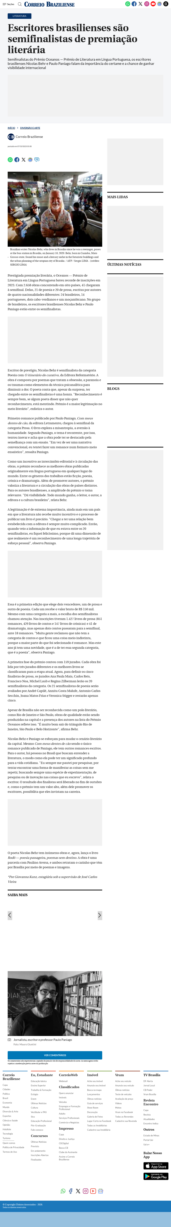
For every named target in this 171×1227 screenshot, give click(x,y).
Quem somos (9, 1143)
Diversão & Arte (10, 1111)
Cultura (34, 1107)
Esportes (7, 1116)
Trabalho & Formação (41, 1090)
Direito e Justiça (66, 1139)
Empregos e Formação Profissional (69, 1107)
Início (11, 128)
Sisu (33, 1116)
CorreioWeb (68, 1075)
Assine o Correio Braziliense (67, 1158)
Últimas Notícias (39, 1103)
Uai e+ (146, 1144)
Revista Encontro (150, 1102)
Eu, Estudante (42, 1075)
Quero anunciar (66, 1093)
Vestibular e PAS (39, 1112)
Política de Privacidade (13, 1147)
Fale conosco (37, 1129)
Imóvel (92, 1075)
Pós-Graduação (38, 1125)
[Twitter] (140, 5)
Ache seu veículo (123, 1081)
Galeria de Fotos (95, 1116)
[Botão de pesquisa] (19, 4)
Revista (147, 1114)
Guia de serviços (95, 1103)
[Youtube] (153, 5)
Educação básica (39, 1081)
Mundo (6, 1107)
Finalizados (36, 1159)
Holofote (7, 1129)
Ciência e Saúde (10, 1120)
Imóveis (62, 1097)
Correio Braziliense (11, 1077)
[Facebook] (134, 5)
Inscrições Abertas (40, 1155)
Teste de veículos (123, 1094)
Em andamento (38, 1150)
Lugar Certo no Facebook (99, 1121)
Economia (7, 1102)
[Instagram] (146, 5)
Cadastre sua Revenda (126, 1121)
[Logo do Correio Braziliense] (49, 4)
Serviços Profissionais (69, 1118)
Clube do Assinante (68, 1152)
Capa (5, 1085)
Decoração (92, 1112)
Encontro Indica (150, 1123)
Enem (33, 1098)
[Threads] (165, 5)
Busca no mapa (94, 1090)
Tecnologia (8, 1133)
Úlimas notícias (94, 1098)
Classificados (69, 1087)
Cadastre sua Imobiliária (98, 1129)
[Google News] (159, 5)
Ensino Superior (38, 1085)
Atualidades (149, 1119)
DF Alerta (148, 1081)
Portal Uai (148, 1140)
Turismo (6, 1138)
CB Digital (64, 1143)
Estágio (34, 1094)
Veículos (63, 1102)
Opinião (6, 1124)
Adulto (62, 1113)
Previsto (35, 1146)
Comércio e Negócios (69, 1122)
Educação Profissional (41, 1121)
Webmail (63, 1081)
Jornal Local (149, 1085)
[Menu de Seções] (9, 4)
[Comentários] (36, 161)
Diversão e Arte (30, 128)
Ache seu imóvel (95, 1081)
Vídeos (118, 1103)
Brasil (5, 1098)
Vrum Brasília (149, 1094)
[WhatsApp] (127, 5)
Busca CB (63, 1147)
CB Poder (147, 1090)
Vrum (119, 1075)
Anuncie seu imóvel (96, 1085)
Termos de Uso (10, 1151)
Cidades (6, 1089)
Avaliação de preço (124, 1098)
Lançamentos (93, 1094)
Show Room (92, 1107)
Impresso (66, 1128)
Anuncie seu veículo (124, 1085)
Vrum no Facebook (124, 1112)
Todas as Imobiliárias (97, 1125)
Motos (118, 1107)
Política (6, 1093)
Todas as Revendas (124, 1116)
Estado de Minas (151, 1135)
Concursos (39, 1136)
